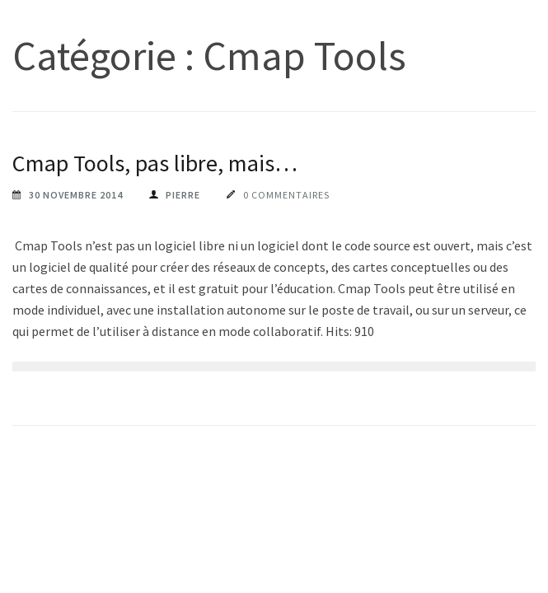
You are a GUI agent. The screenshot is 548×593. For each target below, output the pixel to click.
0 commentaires (286, 195)
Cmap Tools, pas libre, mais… (154, 163)
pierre (183, 195)
